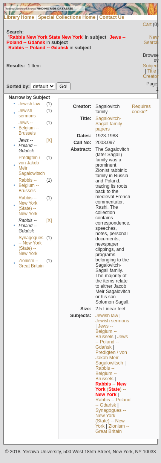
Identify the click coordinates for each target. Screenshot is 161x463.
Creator (151, 76)
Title (151, 71)
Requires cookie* (141, 109)
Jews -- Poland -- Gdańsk (111, 342)
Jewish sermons (26, 113)
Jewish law (29, 103)
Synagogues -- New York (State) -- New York (30, 245)
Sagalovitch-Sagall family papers (108, 124)
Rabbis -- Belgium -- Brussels (28, 185)
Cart (147, 24)
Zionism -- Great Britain (30, 263)
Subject (151, 65)
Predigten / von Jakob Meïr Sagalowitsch (111, 358)
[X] (49, 140)
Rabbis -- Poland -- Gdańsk (112, 402)
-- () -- (110, 389)
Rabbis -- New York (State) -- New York (27, 205)
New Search (151, 40)
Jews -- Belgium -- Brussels (28, 128)
